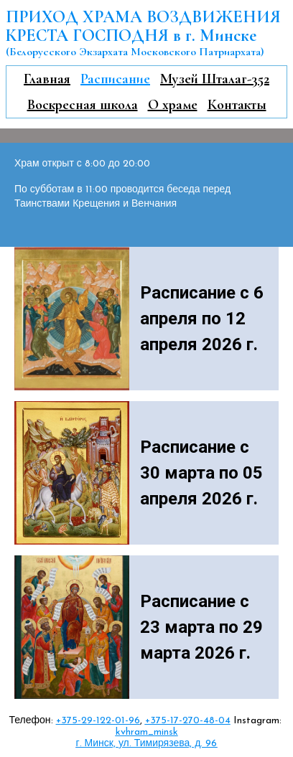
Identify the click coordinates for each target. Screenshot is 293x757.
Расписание (115, 79)
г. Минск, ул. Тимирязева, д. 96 (146, 743)
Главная (47, 79)
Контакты (237, 104)
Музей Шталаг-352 (214, 79)
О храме (172, 104)
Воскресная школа (82, 104)
